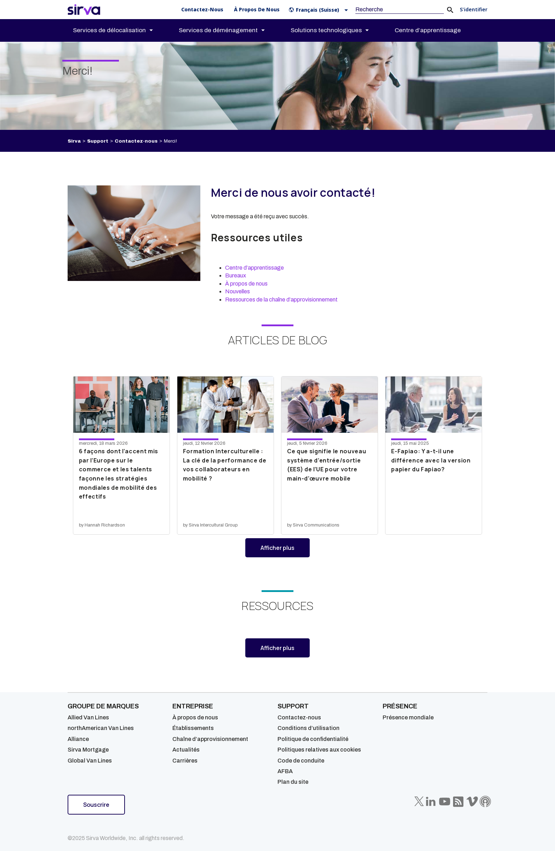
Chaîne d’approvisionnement (210, 739)
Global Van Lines (90, 761)
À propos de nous (246, 284)
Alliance (78, 739)
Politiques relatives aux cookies (319, 750)
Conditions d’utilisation (308, 728)
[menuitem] (119, 30)
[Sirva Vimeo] (472, 801)
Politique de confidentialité (313, 739)
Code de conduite (301, 761)
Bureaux (235, 275)
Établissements (193, 728)
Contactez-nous (136, 141)
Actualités (186, 750)
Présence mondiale (408, 717)
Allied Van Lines (88, 717)
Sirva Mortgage (88, 750)
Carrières (185, 761)
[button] (319, 9)
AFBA (285, 771)
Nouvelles (237, 291)
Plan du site (293, 782)
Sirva (74, 141)
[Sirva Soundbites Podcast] (485, 801)
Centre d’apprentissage (254, 268)
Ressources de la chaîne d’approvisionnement (281, 300)
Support (97, 141)
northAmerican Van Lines (101, 728)
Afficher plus (285, 550)
